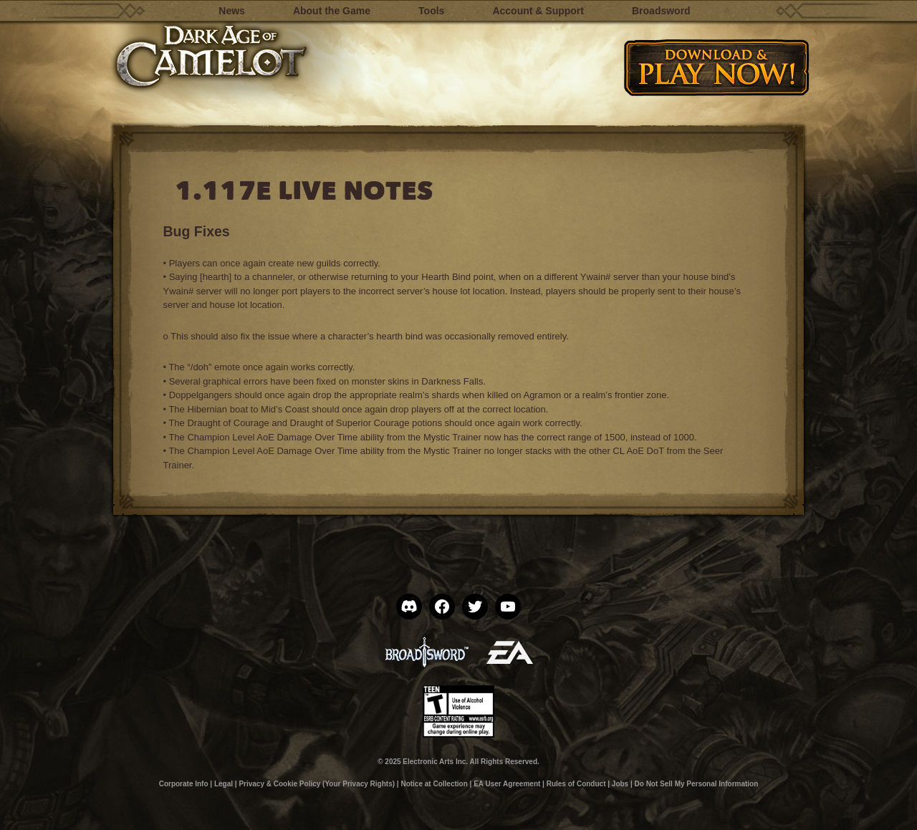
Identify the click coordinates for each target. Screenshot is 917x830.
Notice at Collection (433, 784)
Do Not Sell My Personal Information (697, 784)
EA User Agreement (507, 784)
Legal (223, 784)
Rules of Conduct (576, 784)
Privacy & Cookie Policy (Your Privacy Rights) (317, 784)
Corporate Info (183, 784)
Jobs (620, 784)
